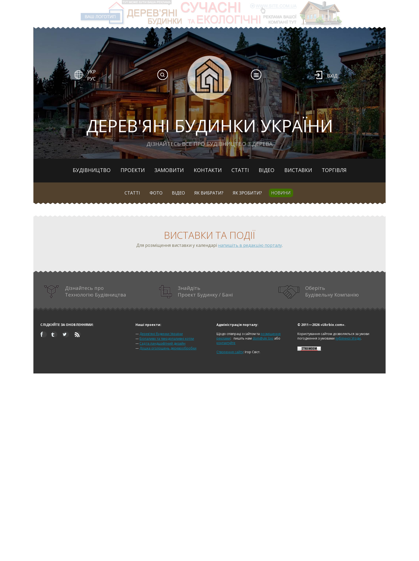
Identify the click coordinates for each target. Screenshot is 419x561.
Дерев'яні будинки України (161, 334)
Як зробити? (247, 193)
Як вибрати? (208, 193)
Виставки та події (209, 235)
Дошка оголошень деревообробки (167, 348)
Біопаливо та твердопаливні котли (166, 338)
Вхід (332, 75)
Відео (266, 170)
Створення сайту (229, 352)
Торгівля (334, 170)
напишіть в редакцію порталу (250, 245)
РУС (91, 78)
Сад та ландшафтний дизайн (162, 343)
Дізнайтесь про (85, 292)
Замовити (169, 170)
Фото (156, 193)
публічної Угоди (348, 338)
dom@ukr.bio (263, 338)
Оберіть (318, 292)
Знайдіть (196, 292)
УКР (91, 71)
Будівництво (92, 170)
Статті (240, 170)
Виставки (298, 170)
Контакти (208, 170)
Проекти (133, 170)
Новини (281, 193)
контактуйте (225, 343)
